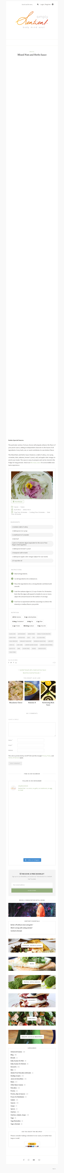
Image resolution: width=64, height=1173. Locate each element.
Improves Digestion (40, 641)
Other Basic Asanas (17, 1085)
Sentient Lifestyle (16, 931)
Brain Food (31, 634)
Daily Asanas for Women (18, 1064)
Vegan (34, 648)
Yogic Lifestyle (15, 1124)
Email (10, 745)
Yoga (12, 1118)
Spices (13, 1109)
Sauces (31, 51)
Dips (12, 1070)
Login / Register (46, 4)
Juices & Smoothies (17, 1079)
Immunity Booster (25, 641)
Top (54, 1169)
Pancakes (14, 1088)
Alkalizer (12, 634)
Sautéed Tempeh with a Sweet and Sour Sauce (32, 670)
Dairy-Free (12, 637)
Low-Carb (19, 645)
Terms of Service (13, 758)
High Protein (13, 641)
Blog (12, 1055)
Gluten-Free (41, 637)
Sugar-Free (26, 648)
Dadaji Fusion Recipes (43, 634)
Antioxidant (21, 634)
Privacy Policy (46, 756)
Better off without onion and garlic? (22, 925)
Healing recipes (16, 1076)
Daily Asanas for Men (17, 1061)
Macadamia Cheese (15, 703)
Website (10, 750)
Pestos (13, 1091)
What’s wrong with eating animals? (22, 928)
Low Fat (50, 641)
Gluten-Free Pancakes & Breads (21, 1073)
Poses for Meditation (17, 1097)
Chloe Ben (14, 660)
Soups (13, 1106)
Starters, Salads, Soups (18, 1115)
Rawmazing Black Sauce (48, 704)
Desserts (14, 1067)
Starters (13, 1112)
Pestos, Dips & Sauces (18, 1094)
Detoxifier (21, 637)
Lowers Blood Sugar (31, 645)
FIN (34, 637)
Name (10, 740)
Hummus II (32, 703)
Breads (13, 1058)
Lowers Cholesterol (46, 645)
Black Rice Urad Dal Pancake (32, 673)
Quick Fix (12, 648)
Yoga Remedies (16, 1121)
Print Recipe (17, 501)
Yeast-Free (12, 652)
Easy (28, 637)
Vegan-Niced (42, 648)
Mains (12, 1082)
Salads (13, 1100)
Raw (19, 648)
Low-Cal (11, 645)
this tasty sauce (35, 463)
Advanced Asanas (16, 1052)
